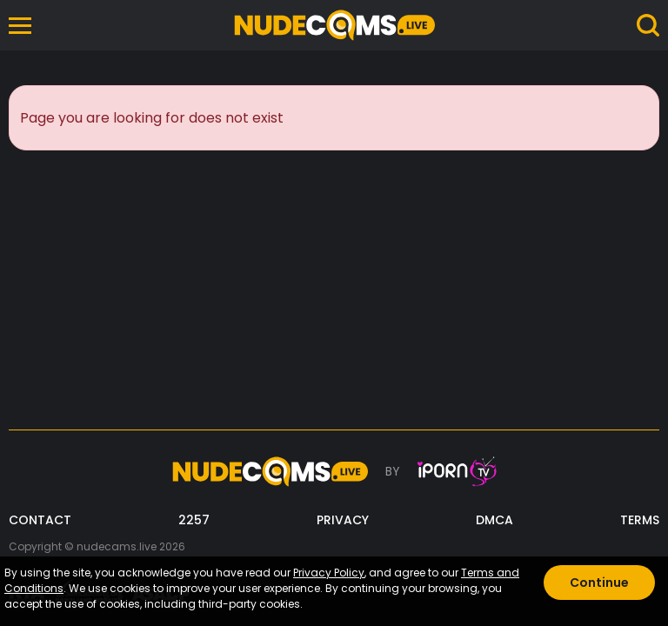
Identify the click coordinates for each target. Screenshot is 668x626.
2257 (194, 520)
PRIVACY (343, 520)
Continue (599, 582)
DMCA (494, 520)
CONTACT (40, 520)
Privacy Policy (328, 572)
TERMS (639, 520)
